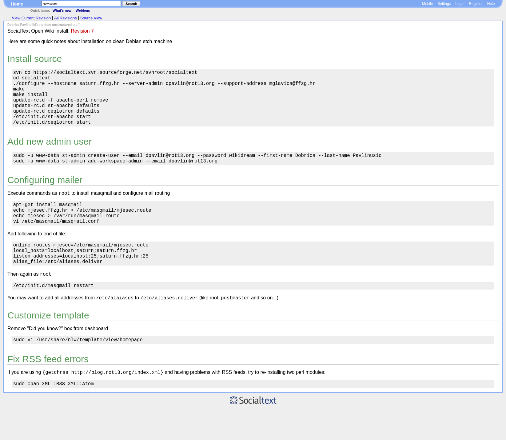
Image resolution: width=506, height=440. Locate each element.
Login (459, 4)
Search (131, 4)
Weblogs (83, 10)
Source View (91, 18)
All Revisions (65, 18)
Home (17, 4)
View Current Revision (31, 18)
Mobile (427, 4)
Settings (444, 4)
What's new (62, 10)
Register (476, 4)
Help (491, 4)
